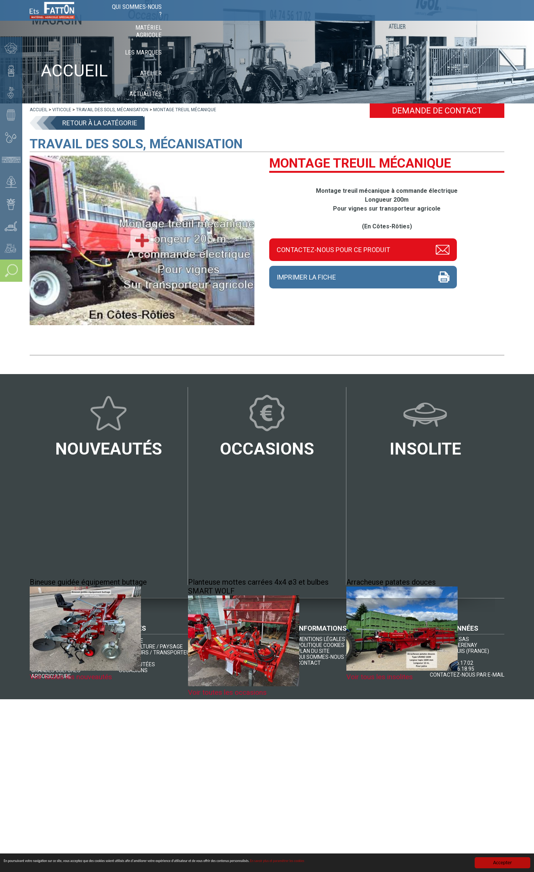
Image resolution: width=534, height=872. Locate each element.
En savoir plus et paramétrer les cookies (425, 864)
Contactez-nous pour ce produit (333, 249)
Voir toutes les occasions (230, 692)
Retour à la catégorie (99, 123)
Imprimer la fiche (306, 277)
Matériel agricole (282, 18)
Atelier (378, 18)
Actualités (416, 18)
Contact (487, 18)
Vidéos (454, 18)
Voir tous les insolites (382, 677)
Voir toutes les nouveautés (73, 677)
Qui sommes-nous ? (217, 18)
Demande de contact (437, 110)
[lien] (38, 109)
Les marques (338, 18)
